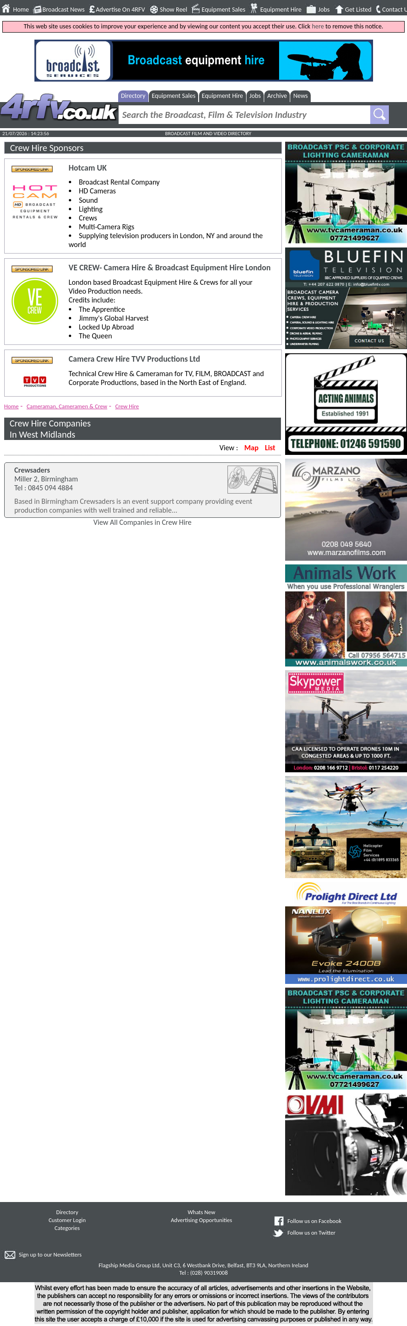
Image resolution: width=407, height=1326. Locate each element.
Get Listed (358, 10)
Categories (67, 1227)
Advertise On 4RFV (120, 10)
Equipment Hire (280, 10)
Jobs (324, 10)
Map (251, 447)
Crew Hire (127, 406)
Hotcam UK (88, 168)
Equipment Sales (224, 10)
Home (21, 10)
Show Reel (173, 10)
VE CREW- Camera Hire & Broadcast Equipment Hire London (170, 268)
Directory (133, 96)
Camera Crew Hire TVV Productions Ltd (134, 359)
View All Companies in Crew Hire (142, 522)
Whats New (201, 1212)
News (301, 96)
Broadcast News (63, 10)
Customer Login (67, 1219)
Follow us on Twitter (311, 1232)
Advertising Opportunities (201, 1219)
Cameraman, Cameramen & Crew (67, 406)
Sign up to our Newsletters (50, 1254)
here (318, 26)
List (270, 447)
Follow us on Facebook (314, 1220)
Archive (277, 96)
